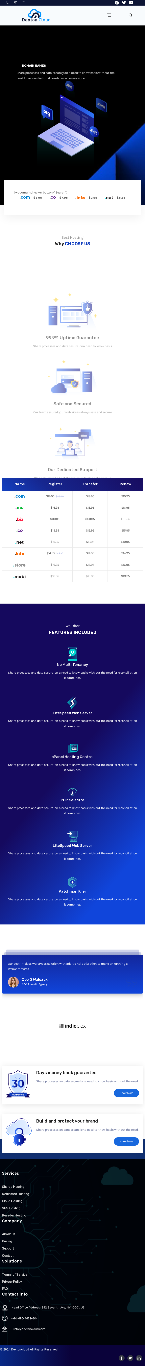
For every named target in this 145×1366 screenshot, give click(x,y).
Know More (126, 1093)
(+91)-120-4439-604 (7, 2)
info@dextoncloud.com (29, 1329)
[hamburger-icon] (108, 15)
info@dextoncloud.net (15, 2)
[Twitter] (130, 1358)
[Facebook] (122, 1358)
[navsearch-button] (130, 16)
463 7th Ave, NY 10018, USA (23, 2)
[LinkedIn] (139, 1358)
